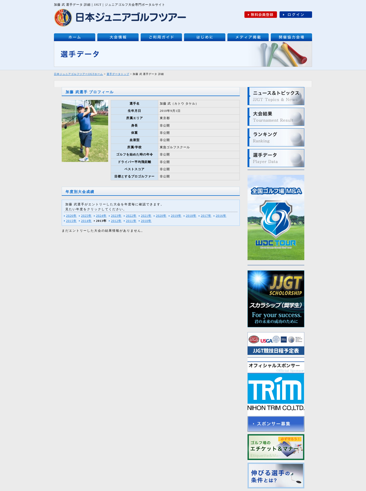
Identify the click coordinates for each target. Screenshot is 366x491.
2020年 (161, 215)
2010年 (146, 221)
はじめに (204, 37)
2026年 (71, 215)
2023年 (116, 215)
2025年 (86, 215)
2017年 (206, 215)
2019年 (176, 215)
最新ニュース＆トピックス (276, 96)
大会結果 (276, 117)
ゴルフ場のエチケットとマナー (276, 447)
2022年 (131, 215)
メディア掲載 (248, 37)
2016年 (221, 215)
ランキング (276, 137)
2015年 (71, 221)
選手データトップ (118, 74)
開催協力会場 (291, 37)
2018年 (191, 215)
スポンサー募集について (276, 424)
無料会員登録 (260, 14)
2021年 (146, 215)
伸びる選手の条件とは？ (276, 475)
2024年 (101, 215)
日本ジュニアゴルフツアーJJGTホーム (78, 74)
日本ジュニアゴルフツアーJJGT (74, 37)
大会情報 (118, 37)
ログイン (296, 14)
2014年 (86, 221)
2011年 (131, 221)
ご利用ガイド (161, 37)
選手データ (276, 158)
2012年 (116, 221)
